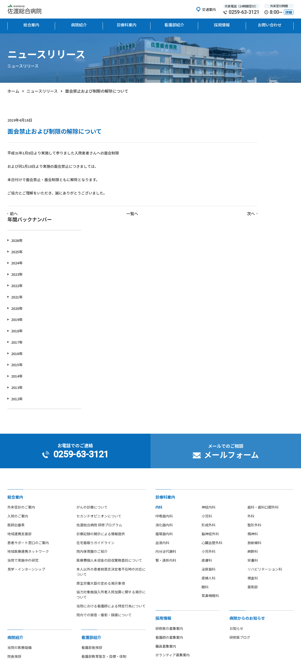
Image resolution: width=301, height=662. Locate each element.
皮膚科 (207, 461)
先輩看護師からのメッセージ (103, 601)
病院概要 (14, 575)
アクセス (14, 601)
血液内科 (162, 444)
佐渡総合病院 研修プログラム (99, 426)
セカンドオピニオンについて (98, 417)
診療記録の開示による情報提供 (100, 435)
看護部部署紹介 (93, 584)
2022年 (230, 187)
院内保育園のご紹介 (92, 452)
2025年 (230, 153)
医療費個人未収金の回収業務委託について (109, 461)
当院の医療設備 (19, 549)
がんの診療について (92, 408)
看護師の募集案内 (169, 538)
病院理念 (14, 566)
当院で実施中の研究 (22, 461)
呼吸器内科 (164, 417)
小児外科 (208, 452)
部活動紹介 (16, 610)
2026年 (230, 141)
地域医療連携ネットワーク (28, 452)
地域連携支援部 (19, 435)
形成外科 (208, 426)
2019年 (230, 221)
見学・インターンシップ (26, 470)
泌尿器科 (208, 470)
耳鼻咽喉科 (210, 497)
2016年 (230, 254)
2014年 (230, 277)
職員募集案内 (165, 547)
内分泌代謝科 (165, 452)
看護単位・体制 (93, 575)
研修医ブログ (239, 538)
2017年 (230, 243)
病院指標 (14, 619)
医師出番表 (16, 426)
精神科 (252, 435)
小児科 (207, 417)
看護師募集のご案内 (97, 593)
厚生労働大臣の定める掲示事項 (100, 484)
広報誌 (12, 628)
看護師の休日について (98, 610)
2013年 (230, 288)
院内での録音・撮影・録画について (104, 516)
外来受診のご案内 (21, 408)
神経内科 (208, 408)
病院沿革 (14, 584)
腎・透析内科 (165, 461)
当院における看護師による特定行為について (111, 507)
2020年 (230, 209)
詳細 (288, 12)
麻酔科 (252, 452)
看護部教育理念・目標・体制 (103, 557)
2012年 (230, 300)
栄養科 (252, 461)
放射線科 (254, 444)
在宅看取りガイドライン (95, 444)
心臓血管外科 (212, 444)
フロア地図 (16, 593)
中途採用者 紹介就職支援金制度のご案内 (186, 565)
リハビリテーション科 (264, 470)
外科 (250, 417)
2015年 (230, 266)
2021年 (230, 198)
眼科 (205, 488)
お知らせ (236, 529)
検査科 (252, 479)
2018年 (230, 232)
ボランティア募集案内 (172, 556)
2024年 (230, 164)
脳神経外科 (210, 435)
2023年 (230, 175)
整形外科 (254, 426)
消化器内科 (164, 426)
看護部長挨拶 (91, 549)
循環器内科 (164, 435)
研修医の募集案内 (169, 529)
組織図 (86, 566)
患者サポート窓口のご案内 (28, 444)
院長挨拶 (14, 557)
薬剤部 (252, 488)
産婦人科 (208, 479)
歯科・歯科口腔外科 (263, 408)
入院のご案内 (17, 417)
